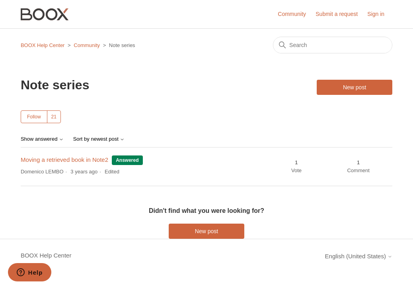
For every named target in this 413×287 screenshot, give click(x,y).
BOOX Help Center (43, 45)
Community (292, 14)
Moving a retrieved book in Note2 (64, 159)
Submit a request (337, 14)
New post (354, 87)
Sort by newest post (99, 139)
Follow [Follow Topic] (34, 117)
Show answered (42, 139)
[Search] (332, 45)
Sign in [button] (375, 14)
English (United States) (359, 256)
